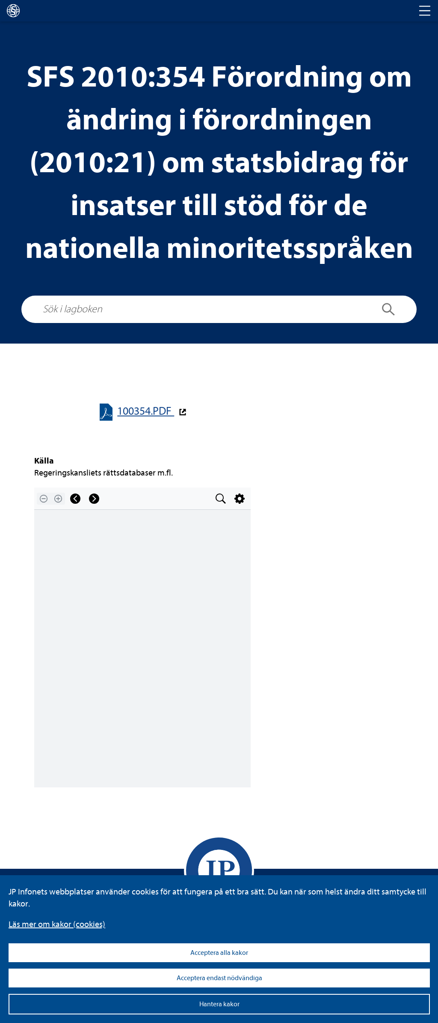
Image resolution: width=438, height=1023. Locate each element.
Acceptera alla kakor (219, 953)
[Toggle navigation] (424, 10)
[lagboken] (13, 10)
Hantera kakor (219, 1004)
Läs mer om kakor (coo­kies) (57, 924)
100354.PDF (145, 411)
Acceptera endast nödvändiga (219, 978)
